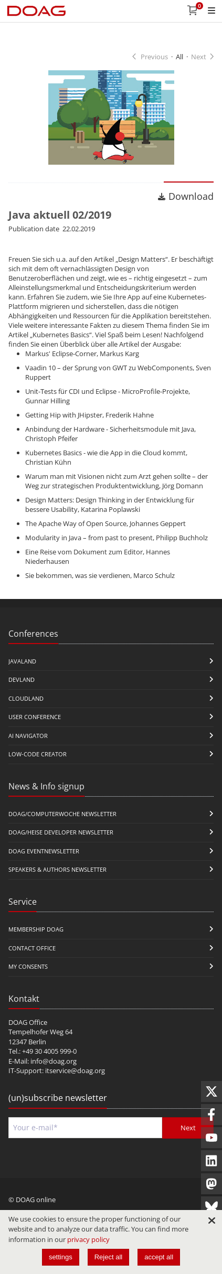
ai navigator (28, 736)
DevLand (21, 679)
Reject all (108, 1257)
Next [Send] (188, 1127)
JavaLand (22, 661)
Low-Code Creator (37, 754)
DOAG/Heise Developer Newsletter (60, 832)
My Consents (28, 966)
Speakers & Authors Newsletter (57, 869)
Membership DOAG (36, 929)
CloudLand (26, 698)
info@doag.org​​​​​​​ (53, 1061)
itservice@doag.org (75, 1070)
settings (60, 1257)
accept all (158, 1257)
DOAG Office (27, 1022)
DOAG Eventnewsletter (43, 851)
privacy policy (88, 1239)
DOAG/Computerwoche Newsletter (62, 814)
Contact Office (32, 948)
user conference (34, 717)
